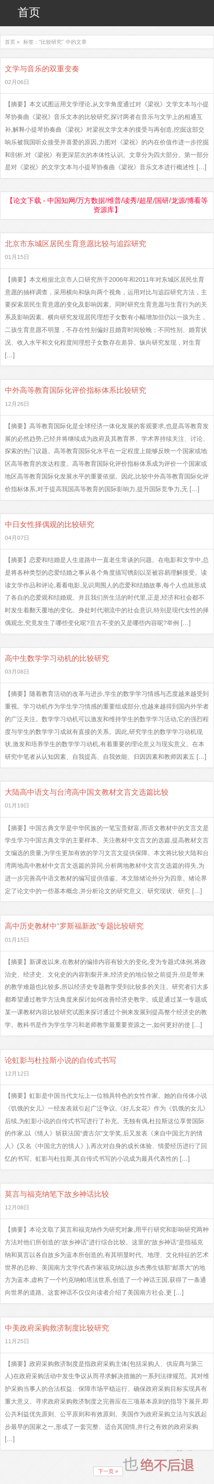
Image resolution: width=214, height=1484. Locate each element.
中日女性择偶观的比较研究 (49, 524)
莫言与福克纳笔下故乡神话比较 (57, 1194)
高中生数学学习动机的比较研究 (57, 658)
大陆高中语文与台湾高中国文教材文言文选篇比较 (86, 792)
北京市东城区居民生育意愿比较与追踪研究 (75, 244)
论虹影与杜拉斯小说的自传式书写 (60, 1060)
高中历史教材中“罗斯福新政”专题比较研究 (74, 926)
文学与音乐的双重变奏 (42, 69)
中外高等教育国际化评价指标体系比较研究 (75, 390)
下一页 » (108, 1471)
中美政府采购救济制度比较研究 (57, 1328)
